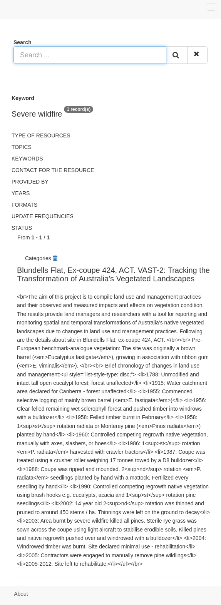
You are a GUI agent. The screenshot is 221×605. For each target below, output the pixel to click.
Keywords (27, 158)
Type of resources (41, 135)
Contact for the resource (53, 170)
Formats (24, 205)
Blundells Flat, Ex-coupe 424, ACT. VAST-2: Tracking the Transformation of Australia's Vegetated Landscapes (113, 274)
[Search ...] (89, 55)
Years (21, 193)
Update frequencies (43, 216)
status (22, 228)
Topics (22, 147)
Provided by (30, 182)
